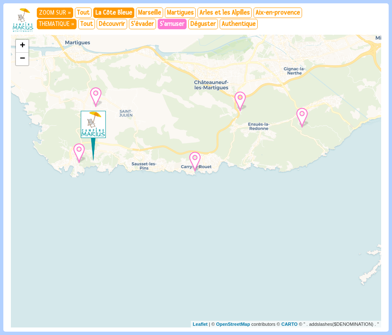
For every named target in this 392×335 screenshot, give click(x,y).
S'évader (142, 24)
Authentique (239, 24)
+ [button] (22, 46)
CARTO (289, 324)
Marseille (149, 13)
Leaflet (200, 324)
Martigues (180, 13)
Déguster (203, 24)
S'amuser (172, 24)
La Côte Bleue (113, 13)
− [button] (22, 59)
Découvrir (112, 24)
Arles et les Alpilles (225, 13)
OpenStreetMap (233, 324)
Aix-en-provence (278, 13)
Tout (83, 13)
